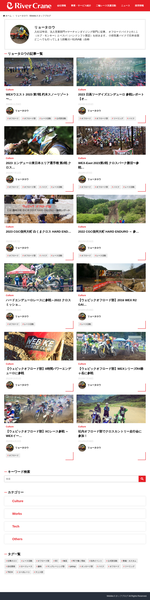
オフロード (14, 118)
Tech (15, 526)
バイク (131, 118)
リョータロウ (22, 111)
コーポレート (24, 572)
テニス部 (39, 572)
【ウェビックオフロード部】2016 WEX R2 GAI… (107, 302)
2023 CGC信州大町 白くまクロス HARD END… (38, 231)
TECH (10, 572)
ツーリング (118, 118)
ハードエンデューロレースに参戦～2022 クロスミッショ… (38, 302)
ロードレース (26, 566)
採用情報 (139, 5)
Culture (10, 90)
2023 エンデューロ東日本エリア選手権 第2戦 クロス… (38, 165)
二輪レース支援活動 (106, 5)
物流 (65, 561)
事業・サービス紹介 (81, 5)
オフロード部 (30, 118)
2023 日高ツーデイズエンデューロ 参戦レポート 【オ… (111, 97)
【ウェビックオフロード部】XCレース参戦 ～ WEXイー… (37, 434)
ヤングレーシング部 (56, 566)
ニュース (125, 5)
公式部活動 (61, 118)
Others (17, 539)
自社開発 (11, 566)
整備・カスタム (129, 561)
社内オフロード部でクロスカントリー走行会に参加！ (110, 434)
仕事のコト (12, 561)
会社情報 (61, 5)
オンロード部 (87, 566)
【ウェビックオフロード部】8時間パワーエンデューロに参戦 (38, 371)
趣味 (40, 566)
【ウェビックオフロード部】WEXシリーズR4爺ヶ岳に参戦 (110, 371)
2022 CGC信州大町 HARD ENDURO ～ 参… (108, 231)
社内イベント (96, 561)
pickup (73, 566)
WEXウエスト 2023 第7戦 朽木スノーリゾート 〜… (37, 97)
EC (56, 561)
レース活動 (46, 118)
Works (17, 513)
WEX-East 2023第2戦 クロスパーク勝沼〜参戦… (108, 165)
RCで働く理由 (79, 561)
